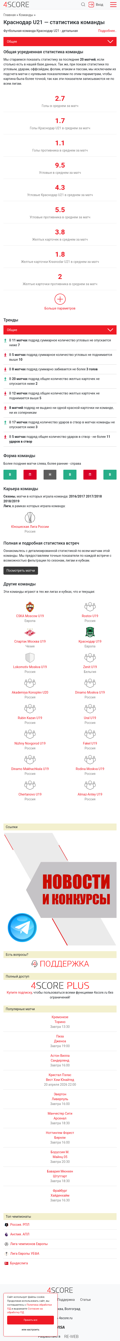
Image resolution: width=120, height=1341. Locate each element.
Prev (9, 889)
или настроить (30, 1329)
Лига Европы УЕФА (22, 1253)
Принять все (30, 1320)
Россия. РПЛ (17, 1224)
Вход (95, 4)
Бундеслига (16, 1263)
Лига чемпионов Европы (26, 1244)
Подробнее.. (107, 31)
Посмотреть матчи (20, 570)
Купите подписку (19, 992)
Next (110, 889)
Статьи (85, 1300)
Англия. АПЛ (17, 1234)
